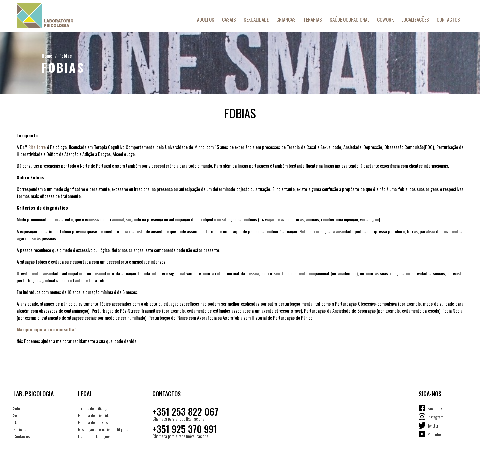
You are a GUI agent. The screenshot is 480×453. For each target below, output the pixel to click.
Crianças (286, 19)
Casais (229, 19)
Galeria (18, 422)
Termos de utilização (94, 408)
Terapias (312, 19)
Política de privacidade (95, 415)
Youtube (434, 434)
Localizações (415, 19)
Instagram (435, 416)
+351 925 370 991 (184, 429)
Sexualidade (256, 19)
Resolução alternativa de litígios (103, 429)
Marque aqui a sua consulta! (46, 329)
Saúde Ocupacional (349, 19)
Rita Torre (37, 146)
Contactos (448, 19)
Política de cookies (93, 422)
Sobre (17, 408)
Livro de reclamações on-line (100, 436)
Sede (16, 415)
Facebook (435, 408)
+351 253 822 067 (185, 411)
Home (47, 55)
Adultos (205, 19)
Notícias (19, 429)
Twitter (433, 425)
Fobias (65, 55)
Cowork (385, 19)
